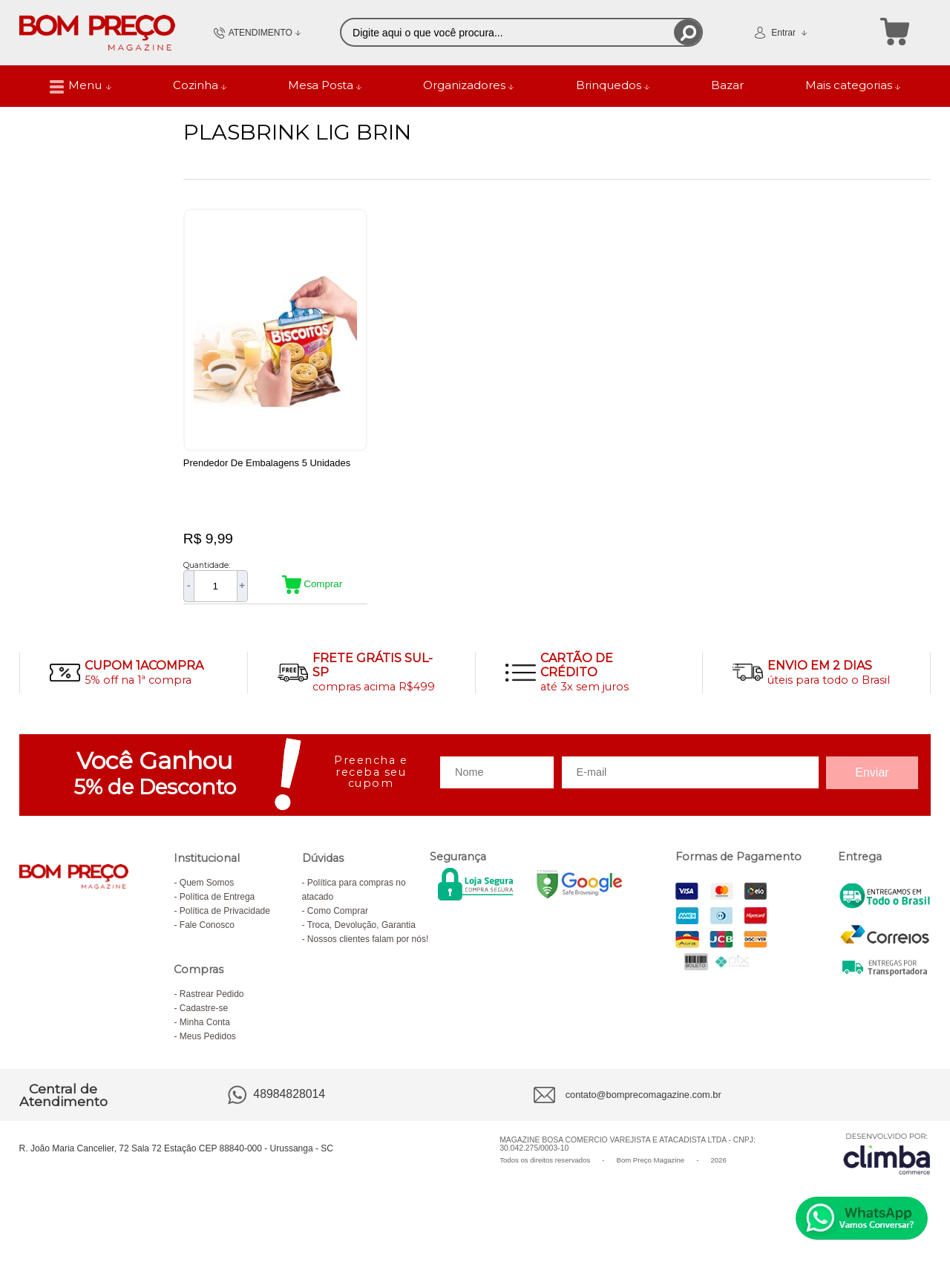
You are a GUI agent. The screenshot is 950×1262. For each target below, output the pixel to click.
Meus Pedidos (208, 1052)
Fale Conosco (207, 941)
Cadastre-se (204, 1024)
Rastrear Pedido (212, 1010)
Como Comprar (337, 927)
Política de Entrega (217, 913)
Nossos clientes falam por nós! (367, 955)
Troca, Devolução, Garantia (361, 941)
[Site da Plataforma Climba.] (887, 1170)
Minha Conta (205, 1038)
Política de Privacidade (225, 927)
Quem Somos (207, 899)
